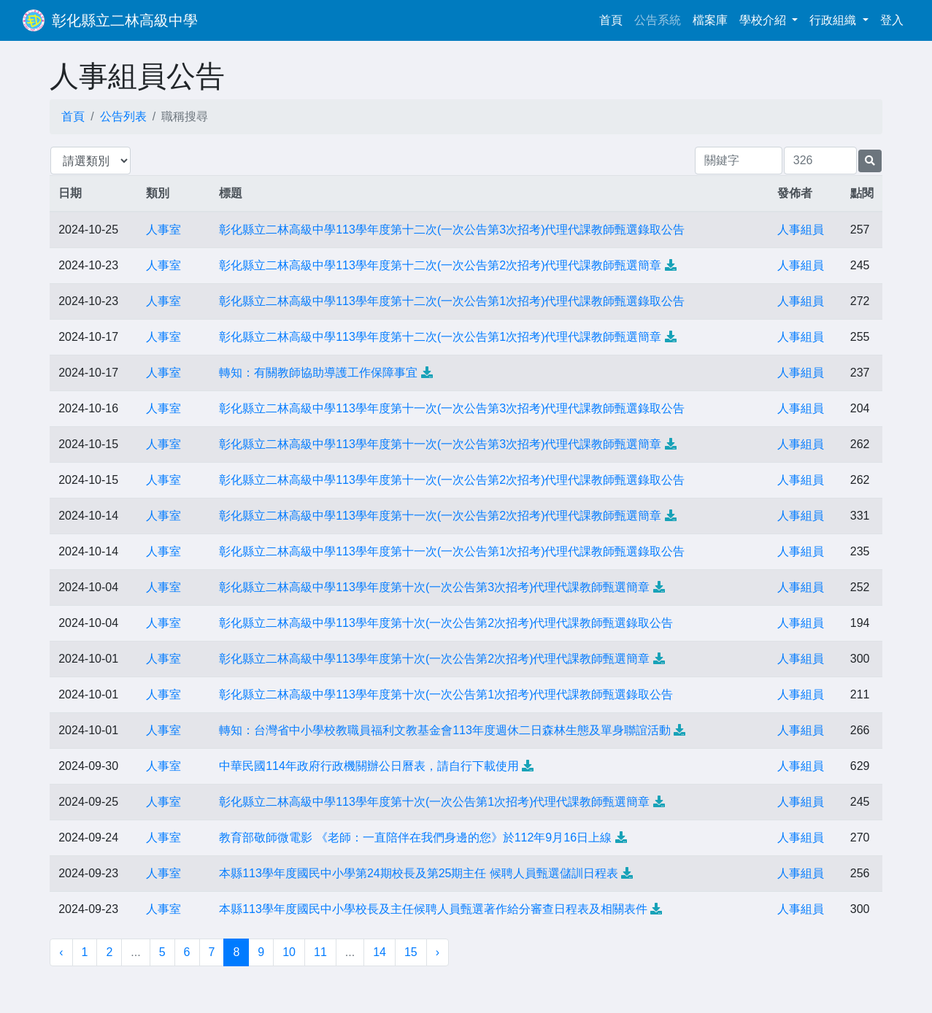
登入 (892, 20)
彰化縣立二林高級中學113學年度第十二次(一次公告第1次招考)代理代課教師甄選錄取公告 (452, 301)
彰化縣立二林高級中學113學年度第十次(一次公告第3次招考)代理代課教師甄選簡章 (434, 587)
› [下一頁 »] (437, 952)
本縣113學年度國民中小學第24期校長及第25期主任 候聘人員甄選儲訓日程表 (418, 873)
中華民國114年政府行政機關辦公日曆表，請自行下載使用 (369, 766)
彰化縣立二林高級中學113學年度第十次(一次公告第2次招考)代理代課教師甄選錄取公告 (446, 623)
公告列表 (123, 116)
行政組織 (834, 20)
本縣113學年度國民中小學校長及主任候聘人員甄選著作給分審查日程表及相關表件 (433, 909)
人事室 (163, 229)
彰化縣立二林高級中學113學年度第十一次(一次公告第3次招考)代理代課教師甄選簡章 (440, 444)
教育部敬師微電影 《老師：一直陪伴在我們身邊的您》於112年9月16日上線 (415, 837)
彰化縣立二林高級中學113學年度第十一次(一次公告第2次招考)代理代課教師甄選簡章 (440, 515)
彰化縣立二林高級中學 (125, 20)
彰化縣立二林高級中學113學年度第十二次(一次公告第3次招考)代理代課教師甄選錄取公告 (452, 229)
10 (289, 952)
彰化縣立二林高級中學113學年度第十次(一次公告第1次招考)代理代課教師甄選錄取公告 (446, 694)
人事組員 (800, 229)
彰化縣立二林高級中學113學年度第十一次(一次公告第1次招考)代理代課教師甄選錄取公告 (452, 551)
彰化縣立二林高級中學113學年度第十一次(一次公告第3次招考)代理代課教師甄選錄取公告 (452, 408)
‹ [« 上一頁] (61, 952)
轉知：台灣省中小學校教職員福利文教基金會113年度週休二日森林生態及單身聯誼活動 (445, 730)
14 (379, 952)
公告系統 (657, 20)
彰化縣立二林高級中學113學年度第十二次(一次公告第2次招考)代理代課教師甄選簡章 (440, 265)
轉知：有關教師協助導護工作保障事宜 (318, 372)
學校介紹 (764, 20)
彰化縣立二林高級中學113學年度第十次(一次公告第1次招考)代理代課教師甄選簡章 (434, 802)
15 (410, 952)
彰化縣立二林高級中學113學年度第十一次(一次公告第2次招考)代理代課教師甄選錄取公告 (452, 480)
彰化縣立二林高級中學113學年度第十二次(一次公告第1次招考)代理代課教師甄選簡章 (440, 337)
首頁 (613, 18)
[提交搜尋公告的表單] (870, 161)
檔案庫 (710, 20)
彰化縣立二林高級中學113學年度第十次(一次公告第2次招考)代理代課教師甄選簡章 (434, 658)
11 (320, 952)
